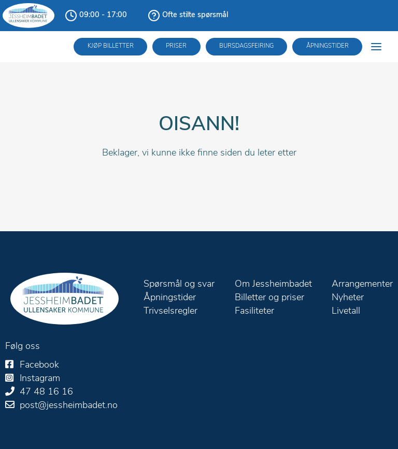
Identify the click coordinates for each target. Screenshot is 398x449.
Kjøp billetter (111, 46)
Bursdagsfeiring (246, 46)
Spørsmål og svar (179, 284)
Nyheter (348, 298)
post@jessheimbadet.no (69, 406)
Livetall (346, 311)
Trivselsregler (170, 311)
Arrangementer (362, 284)
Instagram (40, 379)
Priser (176, 46)
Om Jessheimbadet (273, 284)
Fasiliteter (254, 311)
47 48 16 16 (46, 392)
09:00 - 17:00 (103, 15)
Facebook (39, 365)
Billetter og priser (269, 298)
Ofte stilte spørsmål (195, 15)
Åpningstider (327, 46)
